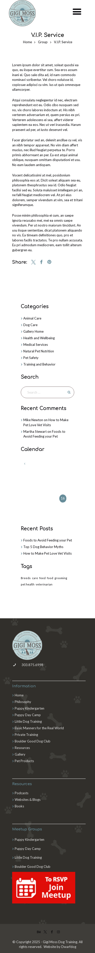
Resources (22, 748)
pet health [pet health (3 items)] (27, 584)
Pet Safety (31, 358)
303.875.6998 (27, 665)
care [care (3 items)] (35, 578)
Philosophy (23, 702)
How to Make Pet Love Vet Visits (47, 553)
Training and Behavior (39, 364)
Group (43, 42)
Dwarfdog (68, 947)
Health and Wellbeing (39, 338)
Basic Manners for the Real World (39, 728)
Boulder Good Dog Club (32, 741)
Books (19, 806)
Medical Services (35, 345)
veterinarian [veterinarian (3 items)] (44, 584)
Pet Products (24, 761)
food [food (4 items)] (50, 578)
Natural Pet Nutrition (38, 351)
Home (27, 42)
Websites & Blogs (28, 800)
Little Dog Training (28, 721)
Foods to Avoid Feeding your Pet (47, 540)
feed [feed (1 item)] (42, 578)
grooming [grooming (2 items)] (60, 578)
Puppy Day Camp (28, 715)
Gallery (20, 754)
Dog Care (30, 325)
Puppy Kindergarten (29, 708)
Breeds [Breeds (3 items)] (26, 578)
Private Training (26, 735)
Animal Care (32, 318)
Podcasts (21, 793)
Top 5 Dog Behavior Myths (43, 547)
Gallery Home (33, 331)
